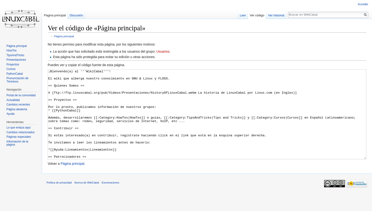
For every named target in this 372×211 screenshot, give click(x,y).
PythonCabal (14, 73)
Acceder (363, 4)
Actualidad (13, 100)
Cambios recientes (18, 104)
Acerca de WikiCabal (86, 200)
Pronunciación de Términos (17, 80)
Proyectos (12, 64)
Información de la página (17, 143)
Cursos (10, 69)
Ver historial (276, 15)
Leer (243, 15)
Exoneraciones (110, 200)
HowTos (11, 50)
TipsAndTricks (15, 55)
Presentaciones (16, 59)
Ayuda (10, 113)
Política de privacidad (59, 200)
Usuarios (162, 51)
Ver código (257, 15)
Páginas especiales (18, 136)
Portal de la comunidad (21, 95)
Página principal (64, 36)
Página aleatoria (16, 109)
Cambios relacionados (20, 132)
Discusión (76, 15)
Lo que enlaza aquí (18, 127)
